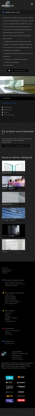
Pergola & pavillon (11, 285)
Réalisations (6, 271)
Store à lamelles (10, 298)
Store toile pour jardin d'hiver (15, 284)
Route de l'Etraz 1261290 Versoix (20, 354)
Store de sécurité (11, 303)
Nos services (6, 269)
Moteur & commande (12, 330)
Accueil (4, 268)
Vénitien (8, 316)
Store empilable (10, 296)
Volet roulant (9, 295)
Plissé (7, 314)
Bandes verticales (11, 318)
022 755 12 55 (17, 357)
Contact (4, 273)
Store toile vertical (11, 300)
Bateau (7, 319)
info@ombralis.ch (17, 359)
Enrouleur (8, 313)
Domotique (9, 334)
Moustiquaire (9, 343)
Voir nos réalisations (18, 70)
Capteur (8, 332)
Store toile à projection (13, 301)
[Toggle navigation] (32, 4)
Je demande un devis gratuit (16, 146)
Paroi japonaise (10, 321)
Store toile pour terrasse (13, 282)
